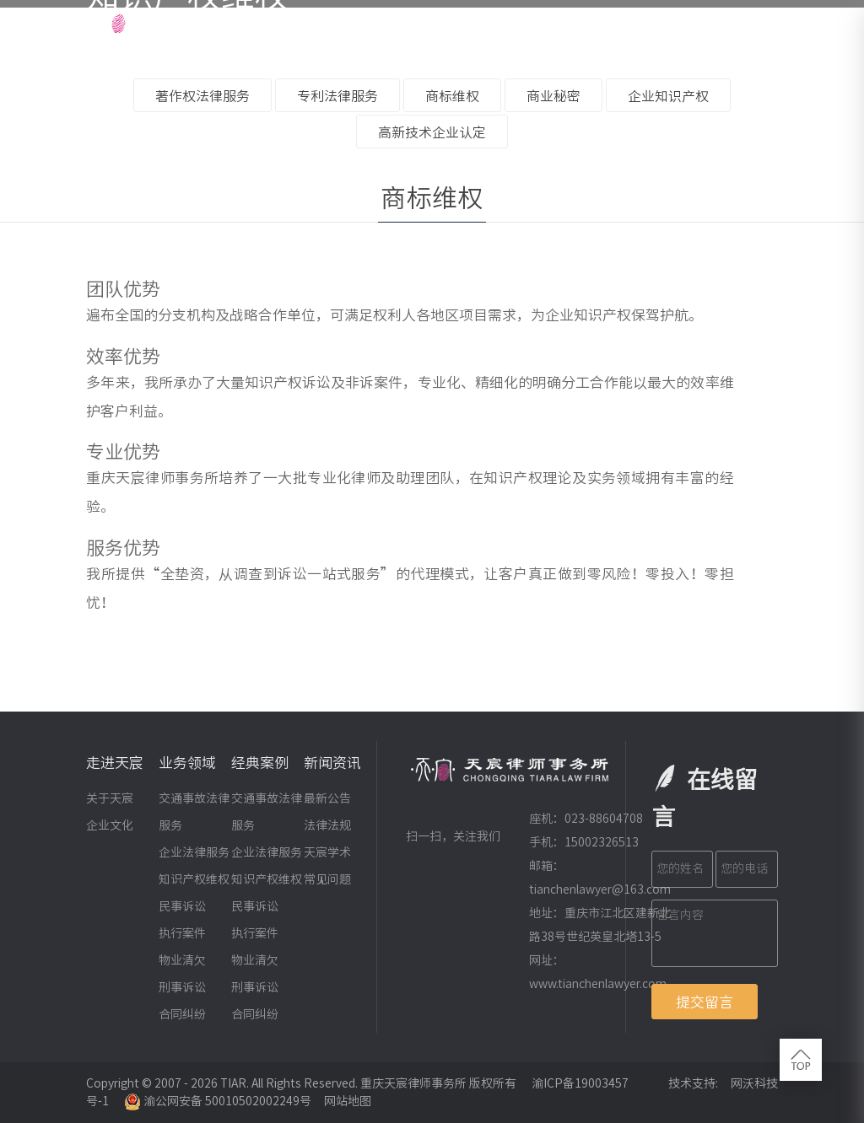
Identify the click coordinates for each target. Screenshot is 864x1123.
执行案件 (182, 933)
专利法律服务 (337, 96)
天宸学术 (327, 852)
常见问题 (327, 879)
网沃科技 (754, 1083)
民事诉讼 (182, 906)
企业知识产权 (668, 96)
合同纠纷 (182, 1014)
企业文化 (109, 825)
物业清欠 (182, 960)
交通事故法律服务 (194, 812)
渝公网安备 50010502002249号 (217, 1101)
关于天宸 (109, 798)
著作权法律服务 (202, 96)
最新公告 (327, 798)
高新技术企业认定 (432, 132)
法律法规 (327, 825)
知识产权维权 (194, 879)
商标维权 (452, 96)
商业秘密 (553, 96)
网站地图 (347, 1101)
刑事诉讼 (182, 987)
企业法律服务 (194, 852)
